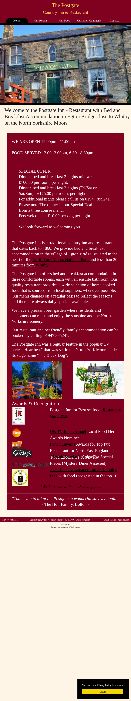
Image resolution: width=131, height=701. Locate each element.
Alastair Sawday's (65, 456)
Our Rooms (40, 20)
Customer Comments (89, 20)
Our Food (64, 20)
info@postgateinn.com (120, 520)
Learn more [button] (117, 685)
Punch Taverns (62, 444)
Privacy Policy (65, 524)
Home (16, 20)
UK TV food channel (68, 431)
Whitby (42, 265)
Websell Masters (74, 527)
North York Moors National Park (61, 259)
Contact (114, 20)
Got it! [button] (103, 691)
